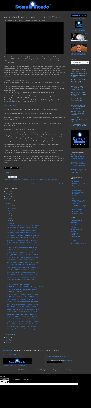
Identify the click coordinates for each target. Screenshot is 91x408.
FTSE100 (73, 224)
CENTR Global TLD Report (78, 243)
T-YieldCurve (74, 233)
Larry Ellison (36, 179)
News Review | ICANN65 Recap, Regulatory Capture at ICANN (78, 94)
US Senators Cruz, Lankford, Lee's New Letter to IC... (22, 314)
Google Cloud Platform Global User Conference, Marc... (22, 247)
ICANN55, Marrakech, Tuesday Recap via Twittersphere (23, 294)
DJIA (72, 226)
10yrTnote (73, 231)
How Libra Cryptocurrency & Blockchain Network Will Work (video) (78, 113)
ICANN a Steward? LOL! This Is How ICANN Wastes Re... (23, 297)
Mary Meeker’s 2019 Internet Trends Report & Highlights (79, 124)
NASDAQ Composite (76, 229)
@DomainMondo (68, 360)
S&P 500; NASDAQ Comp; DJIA (79, 18)
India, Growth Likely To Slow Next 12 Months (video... (22, 326)
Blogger (71, 370)
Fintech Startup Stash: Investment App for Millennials (22, 242)
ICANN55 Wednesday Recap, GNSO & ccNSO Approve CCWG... (25, 287)
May (8, 218)
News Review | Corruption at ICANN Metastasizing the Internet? (79, 75)
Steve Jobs (54, 179)
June (9, 215)
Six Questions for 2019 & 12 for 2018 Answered (79, 206)
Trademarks (22, 365)
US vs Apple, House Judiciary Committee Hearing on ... (22, 329)
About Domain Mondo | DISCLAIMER (78, 193)
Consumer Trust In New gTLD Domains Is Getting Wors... (23, 277)
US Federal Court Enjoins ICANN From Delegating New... (23, 309)
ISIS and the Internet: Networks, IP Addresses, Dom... (22, 232)
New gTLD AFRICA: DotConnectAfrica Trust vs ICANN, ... (23, 255)
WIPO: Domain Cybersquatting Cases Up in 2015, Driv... (23, 262)
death (27, 179)
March (9, 223)
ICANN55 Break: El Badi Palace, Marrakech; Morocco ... (23, 292)
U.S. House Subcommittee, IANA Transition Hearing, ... (22, 264)
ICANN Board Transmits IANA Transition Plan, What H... (23, 279)
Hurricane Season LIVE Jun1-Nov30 (79, 41)
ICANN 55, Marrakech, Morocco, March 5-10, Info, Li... (22, 311)
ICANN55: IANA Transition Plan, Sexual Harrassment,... (22, 282)
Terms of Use (14, 365)
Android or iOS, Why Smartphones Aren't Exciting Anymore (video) (78, 119)
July (8, 213)
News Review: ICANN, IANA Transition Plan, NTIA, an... (22, 274)
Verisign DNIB (75, 242)
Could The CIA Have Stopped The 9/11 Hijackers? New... (23, 304)
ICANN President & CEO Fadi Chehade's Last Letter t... (22, 267)
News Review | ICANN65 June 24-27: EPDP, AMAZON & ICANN (78, 81)
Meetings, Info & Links (78, 183)
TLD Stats (73, 240)
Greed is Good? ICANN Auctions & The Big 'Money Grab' (79, 202)
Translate (82, 65)
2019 (7, 191)
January (9, 334)
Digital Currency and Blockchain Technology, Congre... (22, 240)
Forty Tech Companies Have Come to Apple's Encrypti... (23, 299)
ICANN (74, 196)
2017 (7, 196)
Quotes (41, 179)
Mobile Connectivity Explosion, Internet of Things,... (21, 252)
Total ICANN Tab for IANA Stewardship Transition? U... (22, 324)
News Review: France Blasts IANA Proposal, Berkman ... (23, 237)
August (9, 211)
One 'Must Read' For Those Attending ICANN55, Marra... (23, 319)
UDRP (74, 198)
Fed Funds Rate (75, 236)
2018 (7, 194)
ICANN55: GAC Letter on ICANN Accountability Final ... (22, 289)
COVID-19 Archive (77, 213)
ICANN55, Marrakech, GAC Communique (18, 284)
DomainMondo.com (77, 181)
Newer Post (8, 184)
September (10, 208)
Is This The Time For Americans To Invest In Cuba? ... (22, 230)
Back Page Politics (77, 211)
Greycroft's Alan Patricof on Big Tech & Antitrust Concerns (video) (78, 100)
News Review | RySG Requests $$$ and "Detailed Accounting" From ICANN (78, 163)
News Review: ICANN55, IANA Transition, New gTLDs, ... (23, 306)
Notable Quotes (76, 190)
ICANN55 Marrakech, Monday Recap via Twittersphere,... (23, 301)
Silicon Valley (47, 179)
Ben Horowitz (18, 179)
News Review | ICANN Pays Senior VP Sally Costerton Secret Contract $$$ (78, 170)
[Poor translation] (6, 381)
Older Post (62, 184)
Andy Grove (12, 179)
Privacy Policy (6, 365)
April (8, 220)
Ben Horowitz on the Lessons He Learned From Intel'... (22, 227)
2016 (7, 198)
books (24, 179)
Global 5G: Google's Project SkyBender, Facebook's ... (22, 269)
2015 (7, 337)
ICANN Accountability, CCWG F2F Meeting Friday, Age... (23, 316)
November (10, 203)
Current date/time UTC (9, 355)
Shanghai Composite (76, 220)
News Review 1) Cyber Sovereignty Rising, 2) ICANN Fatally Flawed (77, 88)
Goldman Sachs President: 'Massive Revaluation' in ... (22, 245)
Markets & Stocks (77, 188)
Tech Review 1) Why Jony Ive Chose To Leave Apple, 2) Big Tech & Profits (78, 106)
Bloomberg (7, 76)
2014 (7, 340)
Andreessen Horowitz (20, 57)
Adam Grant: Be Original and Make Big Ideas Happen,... (23, 235)
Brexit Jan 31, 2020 (77, 209)
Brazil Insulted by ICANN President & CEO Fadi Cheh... (22, 272)
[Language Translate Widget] (80, 62)
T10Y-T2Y (73, 235)
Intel (61, 57)
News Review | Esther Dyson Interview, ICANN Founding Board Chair (77, 156)
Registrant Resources (78, 186)
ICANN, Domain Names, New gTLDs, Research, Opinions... (24, 321)
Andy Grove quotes (10, 105)
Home (35, 184)
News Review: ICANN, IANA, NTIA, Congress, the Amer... (23, 257)
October (9, 206)
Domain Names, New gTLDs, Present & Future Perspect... (23, 225)
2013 (7, 342)
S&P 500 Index (75, 228)
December (10, 201)
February (10, 332)
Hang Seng (74, 222)
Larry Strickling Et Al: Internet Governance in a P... (21, 259)
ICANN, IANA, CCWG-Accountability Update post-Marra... (23, 250)
